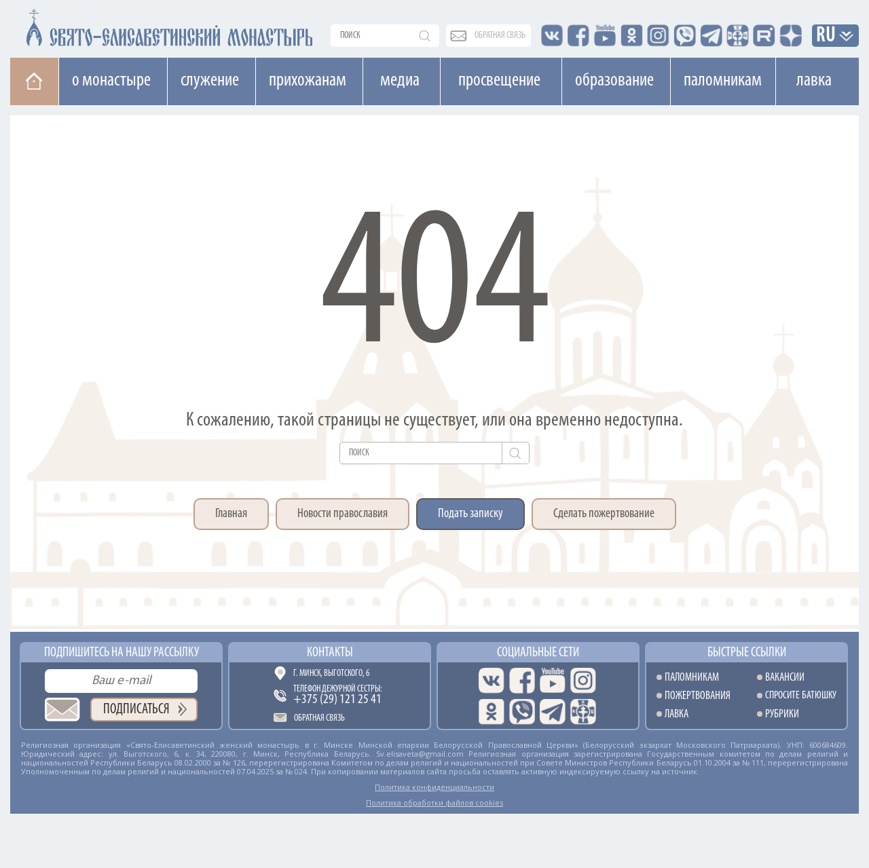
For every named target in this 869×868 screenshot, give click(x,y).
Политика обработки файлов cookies (434, 802)
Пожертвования (698, 696)
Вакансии (785, 678)
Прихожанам (307, 80)
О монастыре (111, 80)
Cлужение (210, 80)
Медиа (400, 80)
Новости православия (342, 514)
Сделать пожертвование (603, 514)
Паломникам (723, 80)
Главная (231, 514)
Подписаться (136, 709)
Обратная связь (319, 718)
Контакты (330, 653)
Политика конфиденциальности (434, 786)
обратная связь (500, 36)
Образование (614, 80)
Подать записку (470, 514)
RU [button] (826, 36)
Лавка (814, 80)
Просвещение (499, 80)
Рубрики (782, 714)
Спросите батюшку (800, 696)
